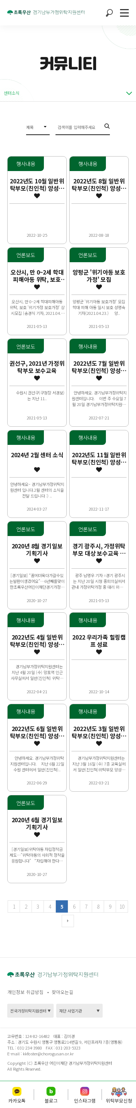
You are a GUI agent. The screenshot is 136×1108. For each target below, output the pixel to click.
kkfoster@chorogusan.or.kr (48, 1053)
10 (121, 906)
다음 (68, 921)
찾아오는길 (62, 992)
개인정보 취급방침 (25, 992)
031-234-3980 (29, 1048)
